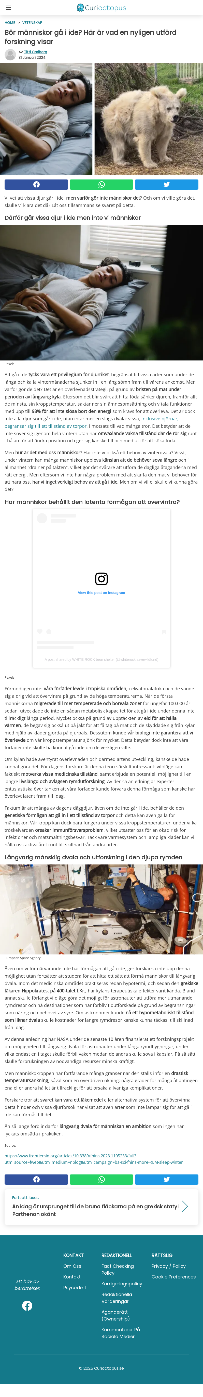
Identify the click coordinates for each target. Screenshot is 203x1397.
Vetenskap (32, 22)
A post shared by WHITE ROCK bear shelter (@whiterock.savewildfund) (101, 659)
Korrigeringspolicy (122, 1283)
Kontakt (72, 1277)
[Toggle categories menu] (9, 7)
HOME (10, 22)
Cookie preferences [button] (174, 1277)
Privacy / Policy (169, 1266)
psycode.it (74, 1287)
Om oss (72, 1266)
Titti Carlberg (35, 52)
